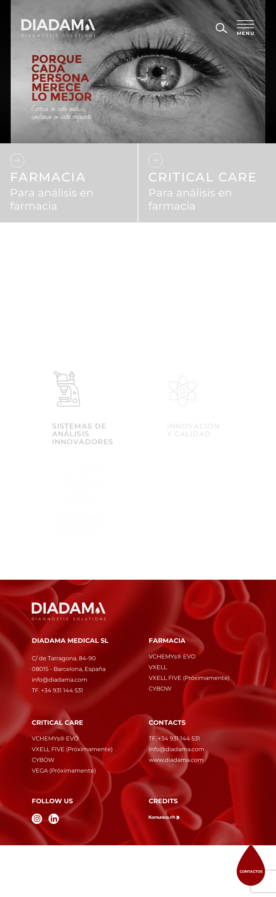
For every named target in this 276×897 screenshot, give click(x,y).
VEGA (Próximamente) (64, 770)
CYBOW (160, 688)
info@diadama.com (176, 749)
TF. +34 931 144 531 (174, 738)
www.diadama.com (176, 760)
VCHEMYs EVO (172, 656)
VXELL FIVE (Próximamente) (189, 678)
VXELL (158, 667)
